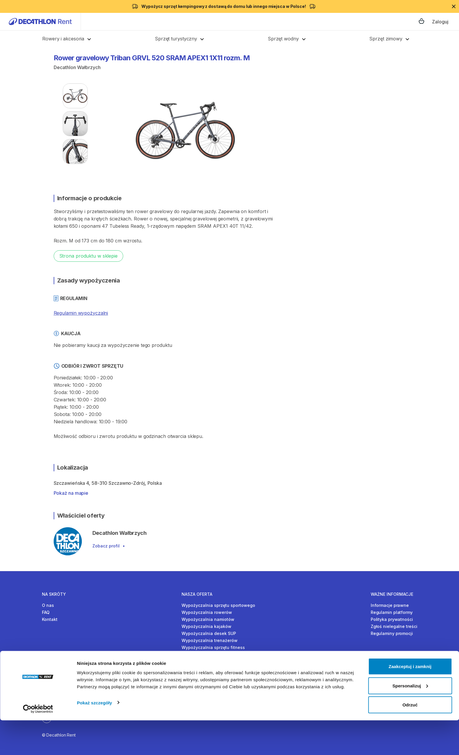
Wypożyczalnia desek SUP (209, 633)
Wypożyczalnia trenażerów (210, 640)
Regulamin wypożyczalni (81, 313)
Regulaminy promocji (392, 633)
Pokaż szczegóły (94, 737)
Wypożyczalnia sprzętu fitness (213, 647)
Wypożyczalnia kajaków (206, 626)
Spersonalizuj (410, 720)
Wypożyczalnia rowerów (207, 612)
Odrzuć (410, 739)
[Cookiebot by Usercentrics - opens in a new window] (38, 743)
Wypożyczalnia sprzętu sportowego (218, 605)
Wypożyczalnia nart (202, 654)
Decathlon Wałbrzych (77, 67)
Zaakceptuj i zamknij (410, 700)
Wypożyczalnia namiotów (208, 619)
